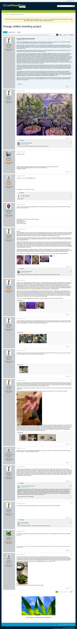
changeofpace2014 (9, 454)
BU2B (8, 181)
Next (71, 591)
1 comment (21, 140)
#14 (71, 531)
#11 (71, 448)
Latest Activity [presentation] (11, 32)
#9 (71, 350)
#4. (71, 195)
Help (60, 624)
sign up (42, 19)
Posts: (8, 50)
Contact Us (65, 624)
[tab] (5, 32)
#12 (71, 466)
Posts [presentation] (5, 32)
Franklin (9, 44)
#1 (71, 38)
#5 (71, 204)
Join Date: (7, 49)
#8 (71, 318)
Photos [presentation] (19, 32)
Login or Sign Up (70, 0)
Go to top (71, 624)
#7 (71, 280)
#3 (71, 152)
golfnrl (8, 537)
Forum (7, 14)
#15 (71, 554)
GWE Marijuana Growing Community (16, 14)
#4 (71, 175)
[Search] (64, 6)
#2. (71, 142)
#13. (70, 522)
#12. (70, 485)
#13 (71, 503)
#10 (71, 380)
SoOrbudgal (24, 143)
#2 (71, 91)
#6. (71, 271)
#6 (71, 229)
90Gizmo (9, 157)
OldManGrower (8, 210)
